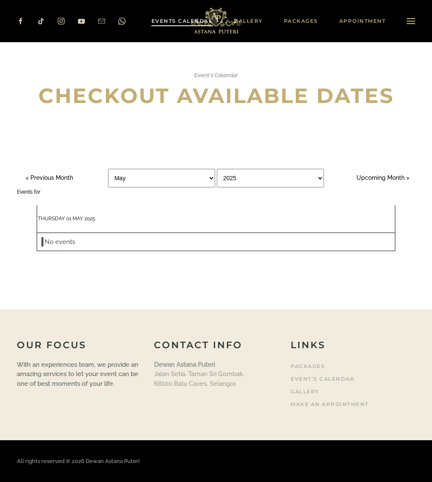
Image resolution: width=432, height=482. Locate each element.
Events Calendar (182, 21)
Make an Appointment (329, 404)
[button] (411, 21)
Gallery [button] (248, 21)
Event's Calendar (322, 379)
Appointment (362, 21)
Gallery (304, 391)
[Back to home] (216, 21)
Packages (301, 21)
